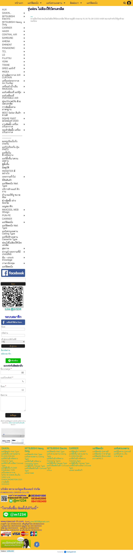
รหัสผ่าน (4, 333)
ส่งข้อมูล (13, 415)
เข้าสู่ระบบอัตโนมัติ (8, 339)
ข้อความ (4, 395)
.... (32, 16)
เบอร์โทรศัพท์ (7, 378)
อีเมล (3, 327)
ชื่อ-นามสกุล (6, 369)
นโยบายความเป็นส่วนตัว (16, 423)
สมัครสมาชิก (6, 354)
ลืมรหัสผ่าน (5, 350)
